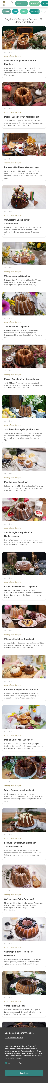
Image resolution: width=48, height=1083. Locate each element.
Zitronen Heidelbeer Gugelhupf (19, 639)
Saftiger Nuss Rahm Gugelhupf (19, 899)
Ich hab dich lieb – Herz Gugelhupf (20, 586)
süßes (23, 11)
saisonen (35, 11)
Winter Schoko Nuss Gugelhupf (19, 790)
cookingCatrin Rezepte (12, 56)
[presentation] (45, 11)
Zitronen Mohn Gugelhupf (16, 326)
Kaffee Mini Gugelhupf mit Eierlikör (21, 689)
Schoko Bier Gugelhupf (15, 1006)
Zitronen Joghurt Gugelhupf (17, 276)
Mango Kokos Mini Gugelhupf (18, 740)
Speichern (24, 1073)
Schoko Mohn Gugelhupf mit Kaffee (21, 429)
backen (6, 11)
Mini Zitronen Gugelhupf (16, 482)
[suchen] (11, 3)
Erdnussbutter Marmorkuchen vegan (21, 167)
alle (15, 11)
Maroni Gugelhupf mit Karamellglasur (22, 117)
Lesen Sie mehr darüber (14, 1038)
